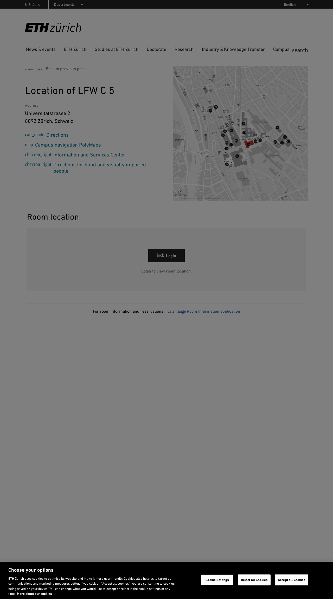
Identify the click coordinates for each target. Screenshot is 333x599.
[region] (166, 580)
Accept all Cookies (291, 580)
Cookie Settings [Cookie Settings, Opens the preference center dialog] (217, 580)
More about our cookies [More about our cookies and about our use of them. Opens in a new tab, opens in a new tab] (34, 594)
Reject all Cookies (254, 580)
